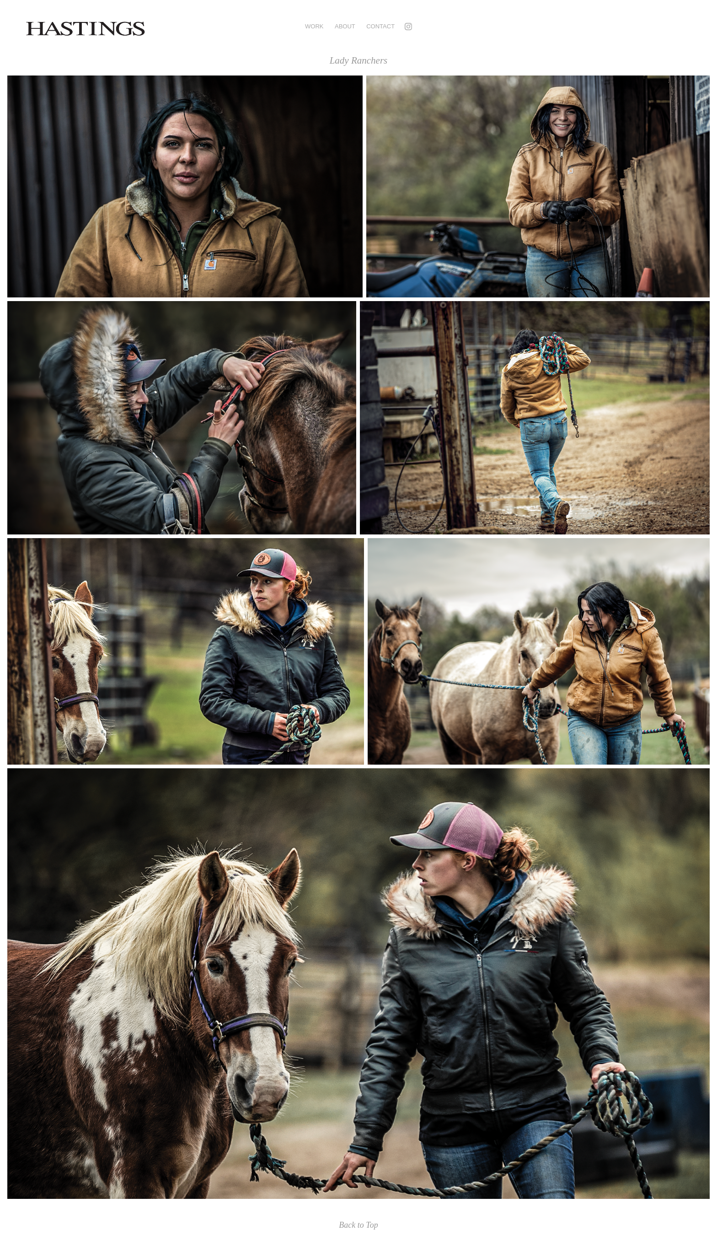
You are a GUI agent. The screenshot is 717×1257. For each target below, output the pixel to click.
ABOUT (345, 26)
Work (314, 26)
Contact (380, 26)
